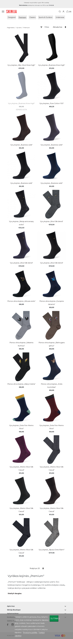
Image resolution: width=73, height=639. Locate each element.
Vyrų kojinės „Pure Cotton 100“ (51, 103)
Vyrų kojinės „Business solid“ (21, 145)
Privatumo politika (30, 633)
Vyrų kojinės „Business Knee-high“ (51, 65)
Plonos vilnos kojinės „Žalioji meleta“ (21, 384)
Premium (22, 17)
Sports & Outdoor (45, 17)
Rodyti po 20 (35, 568)
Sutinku (54, 618)
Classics (32, 17)
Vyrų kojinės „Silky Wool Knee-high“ (21, 65)
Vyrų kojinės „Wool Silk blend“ (51, 221)
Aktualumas (57, 27)
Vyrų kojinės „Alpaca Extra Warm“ (52, 550)
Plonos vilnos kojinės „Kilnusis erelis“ (21, 301)
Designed (11, 17)
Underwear (60, 17)
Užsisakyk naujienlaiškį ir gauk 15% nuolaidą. (36, 2)
